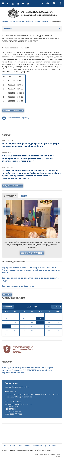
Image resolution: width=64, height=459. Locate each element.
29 (49, 330)
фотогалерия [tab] (10, 196)
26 (23, 330)
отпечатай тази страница (16, 118)
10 (6, 322)
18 (15, 326)
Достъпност (9, 445)
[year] (29, 306)
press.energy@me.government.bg (18, 397)
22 (49, 326)
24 (6, 330)
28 (40, 330)
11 (15, 322)
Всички (7, 294)
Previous (7, 211)
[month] (36, 306)
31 (6, 334)
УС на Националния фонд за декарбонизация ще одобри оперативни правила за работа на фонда (30, 145)
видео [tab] (24, 196)
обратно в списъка (13, 110)
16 (57, 322)
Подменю (8, 28)
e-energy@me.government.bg (16, 387)
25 (15, 330)
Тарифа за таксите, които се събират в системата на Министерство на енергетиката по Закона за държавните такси (31, 270)
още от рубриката (12, 185)
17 (6, 326)
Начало (5, 21)
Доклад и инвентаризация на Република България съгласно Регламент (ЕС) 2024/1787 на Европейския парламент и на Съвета (27, 370)
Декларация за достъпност (31, 445)
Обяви (45, 21)
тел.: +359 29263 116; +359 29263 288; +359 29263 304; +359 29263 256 (31, 394)
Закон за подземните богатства (18, 286)
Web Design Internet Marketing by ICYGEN (47, 455)
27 (32, 330)
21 (40, 326)
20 (32, 326)
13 (32, 322)
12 (23, 322)
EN (42, 3)
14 (40, 322)
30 (57, 330)
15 (49, 322)
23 (57, 326)
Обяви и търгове (17, 21)
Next (57, 211)
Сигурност (52, 445)
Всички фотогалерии (32, 253)
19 (23, 326)
